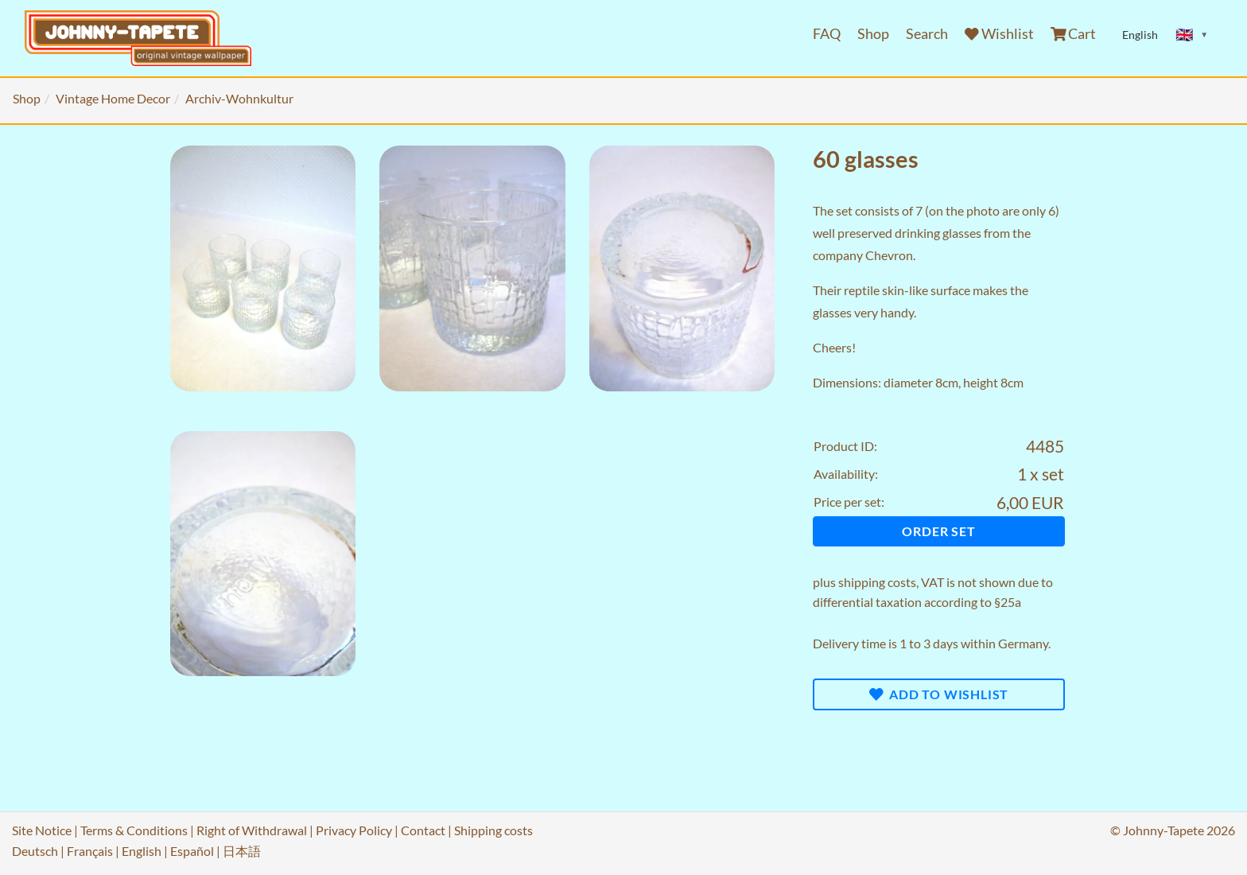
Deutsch (35, 850)
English (141, 850)
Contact (423, 830)
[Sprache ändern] (1192, 35)
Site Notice (42, 830)
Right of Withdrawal (251, 830)
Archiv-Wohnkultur (239, 98)
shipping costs (877, 581)
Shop (873, 33)
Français (90, 850)
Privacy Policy (354, 830)
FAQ (827, 33)
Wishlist (999, 33)
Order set (938, 531)
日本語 (242, 850)
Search (927, 33)
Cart (1074, 33)
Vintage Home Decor (113, 98)
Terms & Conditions (134, 830)
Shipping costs (493, 830)
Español (192, 850)
